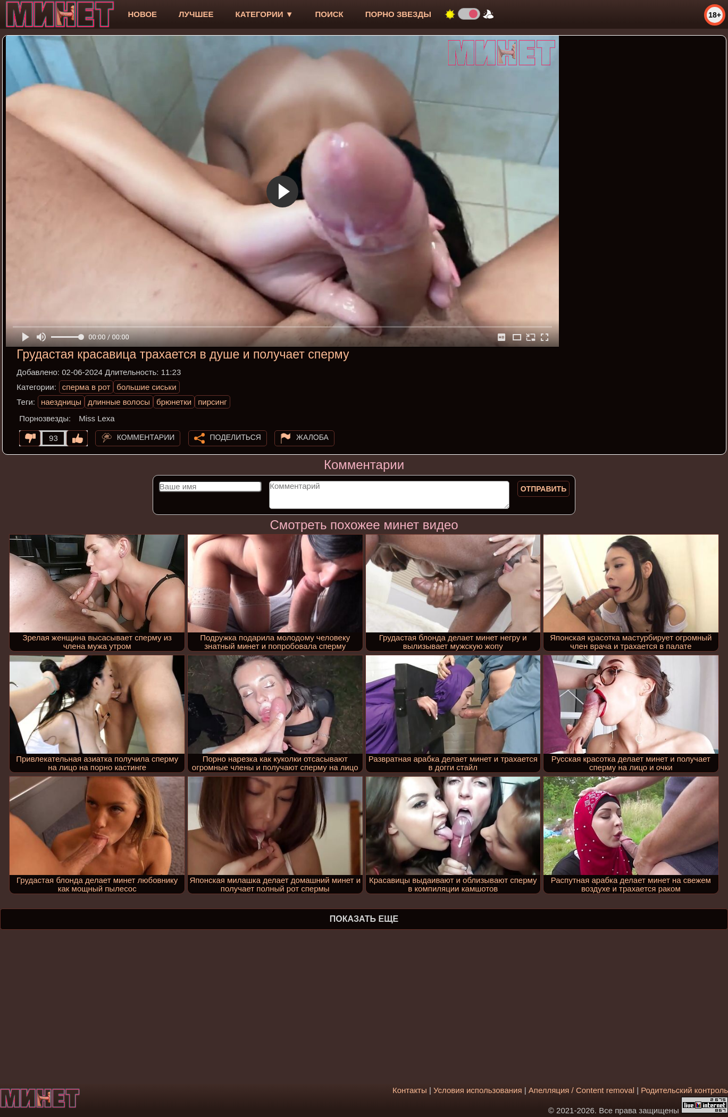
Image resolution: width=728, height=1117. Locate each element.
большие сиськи (146, 386)
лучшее (196, 14)
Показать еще (364, 918)
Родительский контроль (684, 1090)
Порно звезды (398, 14)
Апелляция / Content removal (581, 1090)
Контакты (409, 1090)
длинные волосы (119, 401)
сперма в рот (86, 386)
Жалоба (312, 437)
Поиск (329, 14)
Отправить (544, 489)
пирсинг (212, 401)
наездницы (61, 401)
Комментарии (146, 437)
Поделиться (235, 437)
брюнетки (173, 401)
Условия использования (477, 1090)
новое (142, 14)
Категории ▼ (265, 14)
